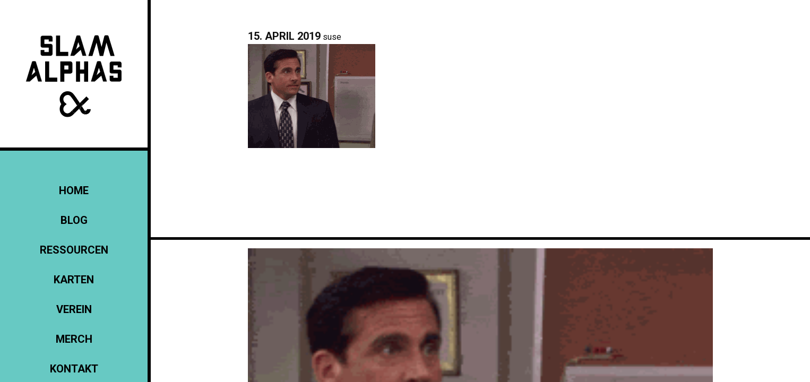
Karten (74, 279)
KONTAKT (74, 368)
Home (74, 190)
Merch (74, 339)
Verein (74, 309)
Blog (74, 220)
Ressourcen (74, 250)
